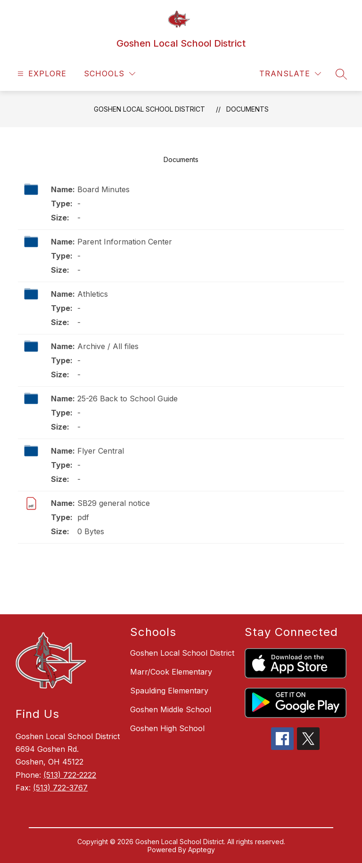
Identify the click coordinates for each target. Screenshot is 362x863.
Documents (247, 109)
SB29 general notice (113, 503)
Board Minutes (103, 189)
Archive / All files (108, 346)
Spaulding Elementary (169, 690)
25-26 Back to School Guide (127, 398)
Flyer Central (100, 451)
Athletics (92, 294)
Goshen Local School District (149, 109)
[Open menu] (40, 74)
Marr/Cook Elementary (171, 671)
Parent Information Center (124, 241)
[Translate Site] (290, 74)
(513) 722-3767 (60, 787)
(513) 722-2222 (69, 775)
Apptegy (201, 850)
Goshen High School (167, 728)
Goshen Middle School (170, 709)
